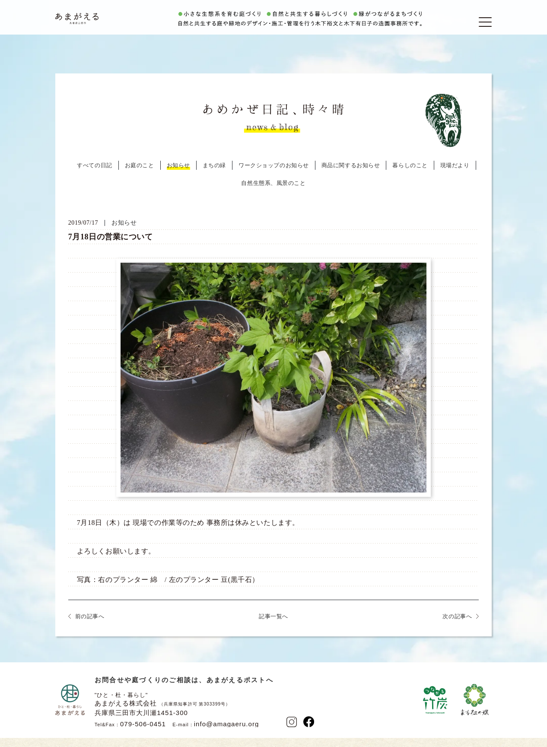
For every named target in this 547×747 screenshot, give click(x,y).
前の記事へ (90, 627)
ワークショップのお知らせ (274, 176)
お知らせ (178, 176)
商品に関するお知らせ (350, 176)
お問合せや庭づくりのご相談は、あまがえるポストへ (184, 690)
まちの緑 (214, 176)
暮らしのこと (409, 176)
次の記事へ (457, 627)
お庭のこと (139, 176)
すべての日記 (94, 176)
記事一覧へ (273, 627)
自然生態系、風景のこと (273, 194)
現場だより (455, 176)
